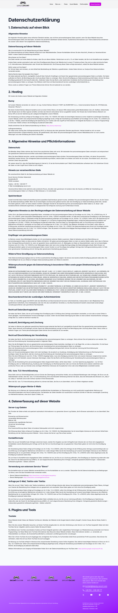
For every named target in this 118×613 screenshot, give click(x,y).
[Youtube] (91, 595)
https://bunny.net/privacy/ (53, 125)
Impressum (92, 608)
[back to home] (24, 4)
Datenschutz (85, 608)
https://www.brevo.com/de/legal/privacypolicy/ (42, 475)
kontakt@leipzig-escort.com (95, 586)
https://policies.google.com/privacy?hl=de (90, 548)
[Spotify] (100, 595)
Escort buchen (95, 4)
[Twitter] (83, 595)
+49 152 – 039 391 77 (92, 590)
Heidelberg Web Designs (88, 606)
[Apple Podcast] (108, 595)
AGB (96, 608)
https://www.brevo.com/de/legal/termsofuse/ (36, 477)
